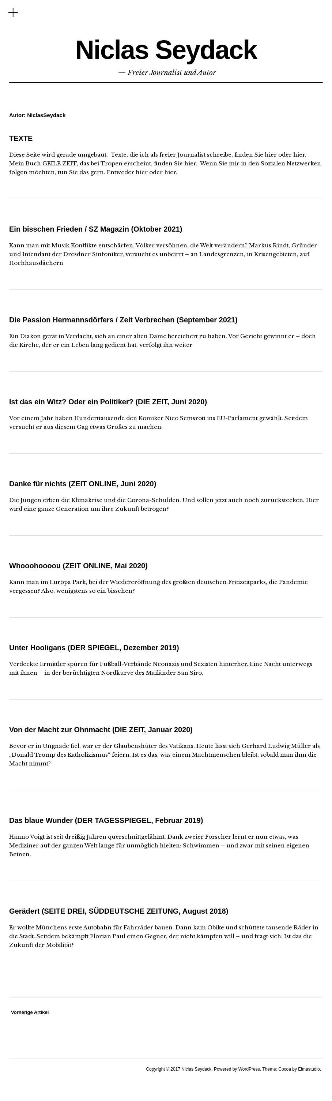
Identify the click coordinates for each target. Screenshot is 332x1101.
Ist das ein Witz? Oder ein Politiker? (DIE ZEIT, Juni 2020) (108, 402)
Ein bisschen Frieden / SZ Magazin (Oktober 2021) (95, 229)
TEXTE (21, 138)
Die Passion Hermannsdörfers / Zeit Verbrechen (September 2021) (123, 320)
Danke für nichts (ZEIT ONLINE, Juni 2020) (82, 484)
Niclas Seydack (166, 49)
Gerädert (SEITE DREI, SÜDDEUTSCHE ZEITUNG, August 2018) (118, 911)
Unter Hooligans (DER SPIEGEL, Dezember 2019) (94, 648)
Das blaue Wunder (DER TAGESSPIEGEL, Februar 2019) (106, 820)
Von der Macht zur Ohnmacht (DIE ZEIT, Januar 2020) (101, 730)
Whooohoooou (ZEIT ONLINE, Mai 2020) (78, 566)
